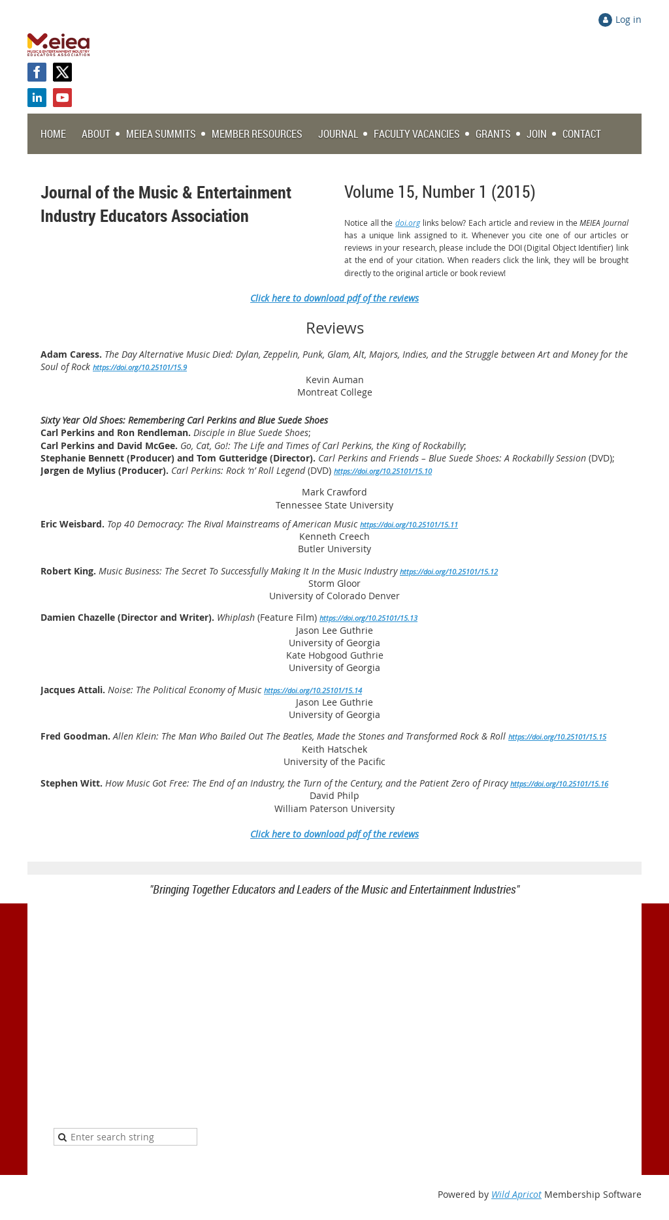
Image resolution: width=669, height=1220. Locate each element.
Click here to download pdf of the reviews (334, 834)
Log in (628, 19)
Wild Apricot (516, 1194)
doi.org (407, 222)
